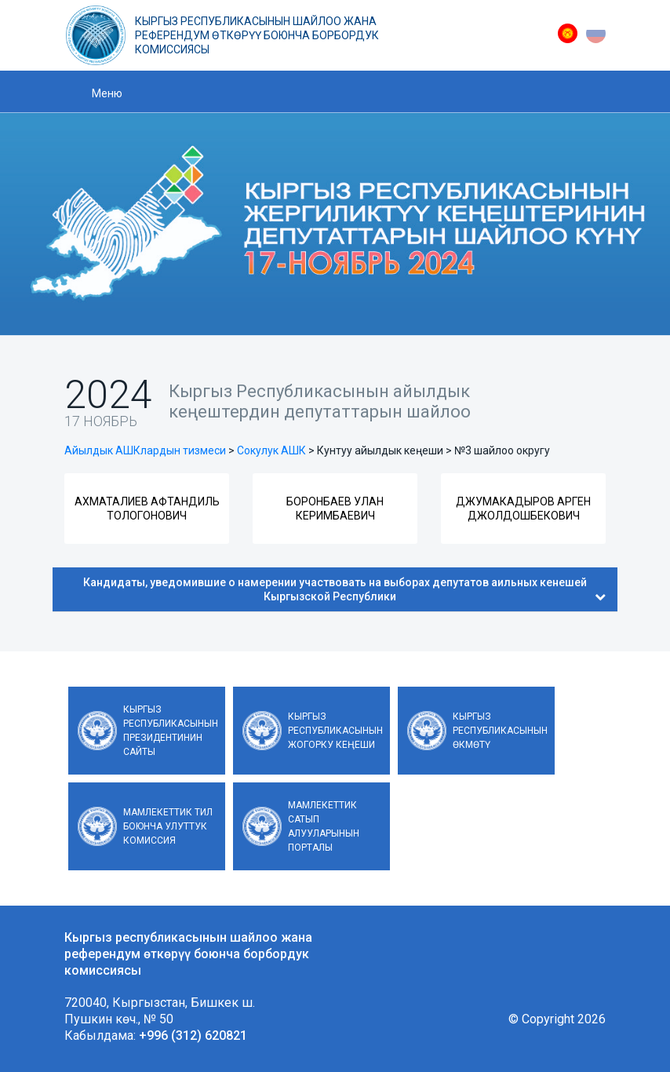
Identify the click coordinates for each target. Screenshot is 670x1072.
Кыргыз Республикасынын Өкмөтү (500, 730)
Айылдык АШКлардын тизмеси (145, 450)
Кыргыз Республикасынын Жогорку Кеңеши (335, 730)
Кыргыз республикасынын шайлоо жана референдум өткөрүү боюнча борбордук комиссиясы (257, 35)
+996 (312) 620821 (193, 1035)
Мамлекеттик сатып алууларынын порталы (323, 826)
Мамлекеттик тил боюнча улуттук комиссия (168, 826)
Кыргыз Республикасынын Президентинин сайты (170, 730)
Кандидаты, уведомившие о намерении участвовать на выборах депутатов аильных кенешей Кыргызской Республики (344, 589)
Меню (107, 93)
